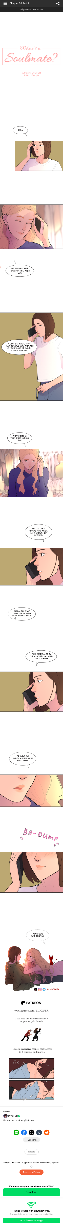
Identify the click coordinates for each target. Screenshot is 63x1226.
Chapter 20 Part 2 (19, 3)
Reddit (47, 1132)
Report (31, 1151)
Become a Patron (31, 1172)
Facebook (24, 1132)
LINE (16, 1132)
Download (31, 1192)
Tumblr (39, 1132)
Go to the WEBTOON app (31, 1220)
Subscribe (32, 1140)
